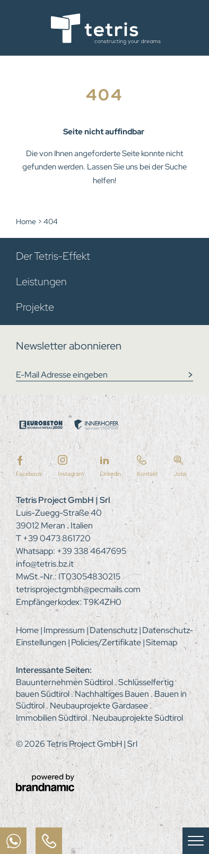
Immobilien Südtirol (52, 717)
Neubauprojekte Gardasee (100, 705)
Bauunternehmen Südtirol (65, 682)
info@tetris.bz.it (45, 563)
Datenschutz (114, 630)
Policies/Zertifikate (107, 642)
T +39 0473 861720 (53, 538)
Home (27, 221)
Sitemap (161, 642)
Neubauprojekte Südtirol (137, 717)
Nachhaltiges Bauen (113, 693)
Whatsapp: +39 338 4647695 (71, 551)
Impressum (64, 630)
